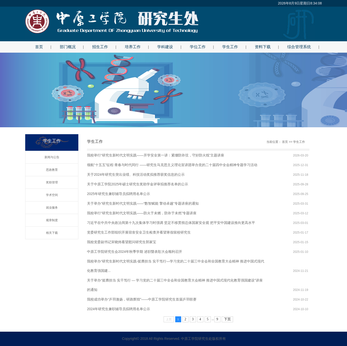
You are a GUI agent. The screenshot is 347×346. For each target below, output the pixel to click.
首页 (39, 47)
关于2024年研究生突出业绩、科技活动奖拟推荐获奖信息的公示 (136, 174)
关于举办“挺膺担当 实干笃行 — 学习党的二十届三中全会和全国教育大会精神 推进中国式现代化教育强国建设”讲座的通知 (175, 281)
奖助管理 (52, 182)
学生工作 (230, 47)
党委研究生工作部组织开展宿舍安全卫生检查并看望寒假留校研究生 (139, 232)
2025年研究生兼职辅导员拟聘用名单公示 (118, 194)
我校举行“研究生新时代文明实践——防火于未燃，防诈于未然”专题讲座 (141, 213)
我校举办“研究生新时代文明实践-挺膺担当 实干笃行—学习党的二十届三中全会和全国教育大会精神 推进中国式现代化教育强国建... (175, 262)
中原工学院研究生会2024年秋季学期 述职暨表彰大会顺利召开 (134, 252)
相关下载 (52, 233)
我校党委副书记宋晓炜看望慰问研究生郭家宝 (121, 242)
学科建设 (165, 47)
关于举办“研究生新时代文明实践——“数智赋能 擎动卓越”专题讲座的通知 (143, 203)
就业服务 (52, 207)
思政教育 (52, 170)
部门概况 (68, 47)
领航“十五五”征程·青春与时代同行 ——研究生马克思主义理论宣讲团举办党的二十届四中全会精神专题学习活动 (172, 165)
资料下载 (263, 47)
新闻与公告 (51, 157)
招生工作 (100, 47)
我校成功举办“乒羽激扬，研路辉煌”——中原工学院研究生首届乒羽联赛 (141, 299)
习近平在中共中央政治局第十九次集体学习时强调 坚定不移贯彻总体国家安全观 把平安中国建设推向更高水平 (171, 223)
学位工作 (198, 47)
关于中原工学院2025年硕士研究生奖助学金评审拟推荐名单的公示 (137, 184)
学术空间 (52, 195)
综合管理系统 (299, 47)
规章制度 (52, 220)
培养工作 (133, 47)
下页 (227, 319)
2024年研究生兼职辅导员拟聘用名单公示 (118, 309)
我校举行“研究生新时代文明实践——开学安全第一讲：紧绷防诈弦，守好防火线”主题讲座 (155, 155)
